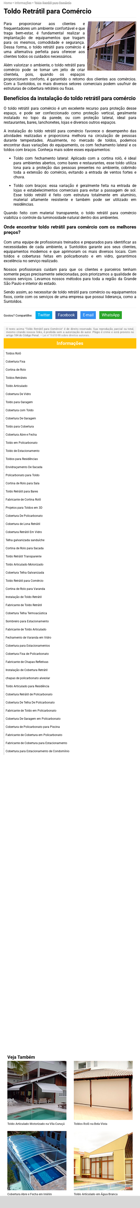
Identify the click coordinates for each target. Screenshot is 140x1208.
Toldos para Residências (22, 459)
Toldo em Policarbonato (22, 442)
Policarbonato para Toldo (22, 475)
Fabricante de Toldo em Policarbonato (31, 710)
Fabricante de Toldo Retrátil (24, 605)
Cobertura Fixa (15, 361)
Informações (70, 343)
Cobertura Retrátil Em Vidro (24, 532)
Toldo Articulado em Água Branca (95, 1194)
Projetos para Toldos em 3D (24, 507)
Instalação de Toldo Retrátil (24, 597)
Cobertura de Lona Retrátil (23, 524)
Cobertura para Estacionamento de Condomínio (37, 751)
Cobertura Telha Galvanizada (25, 572)
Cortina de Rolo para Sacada (25, 548)
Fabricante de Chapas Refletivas (27, 662)
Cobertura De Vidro (18, 394)
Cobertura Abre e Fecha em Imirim (29, 1194)
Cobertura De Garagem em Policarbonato (33, 718)
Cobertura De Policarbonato (24, 516)
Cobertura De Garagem (21, 418)
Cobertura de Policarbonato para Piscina (33, 727)
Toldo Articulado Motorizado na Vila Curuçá (35, 1124)
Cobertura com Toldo (20, 410)
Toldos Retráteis (16, 378)
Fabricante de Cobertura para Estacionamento (36, 743)
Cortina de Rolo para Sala (22, 483)
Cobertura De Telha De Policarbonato (30, 702)
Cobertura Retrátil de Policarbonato (29, 694)
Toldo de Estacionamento (22, 451)
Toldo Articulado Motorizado (24, 564)
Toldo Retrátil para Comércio (24, 580)
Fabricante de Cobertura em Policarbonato (34, 735)
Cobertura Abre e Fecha (21, 434)
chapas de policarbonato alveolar (28, 678)
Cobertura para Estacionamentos (28, 645)
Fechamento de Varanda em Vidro (28, 637)
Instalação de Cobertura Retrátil (27, 670)
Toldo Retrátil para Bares (22, 491)
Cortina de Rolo (16, 369)
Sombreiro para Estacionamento (27, 621)
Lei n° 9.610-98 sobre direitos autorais (66, 335)
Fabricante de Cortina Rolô (23, 499)
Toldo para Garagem (19, 402)
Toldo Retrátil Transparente (23, 556)
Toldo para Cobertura (20, 426)
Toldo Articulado (16, 386)
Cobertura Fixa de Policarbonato (27, 654)
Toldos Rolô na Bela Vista (90, 1124)
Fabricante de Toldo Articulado (26, 629)
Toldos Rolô (13, 353)
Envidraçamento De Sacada (24, 467)
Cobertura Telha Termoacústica (26, 613)
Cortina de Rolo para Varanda (25, 589)
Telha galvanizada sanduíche (25, 540)
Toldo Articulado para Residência (27, 686)
